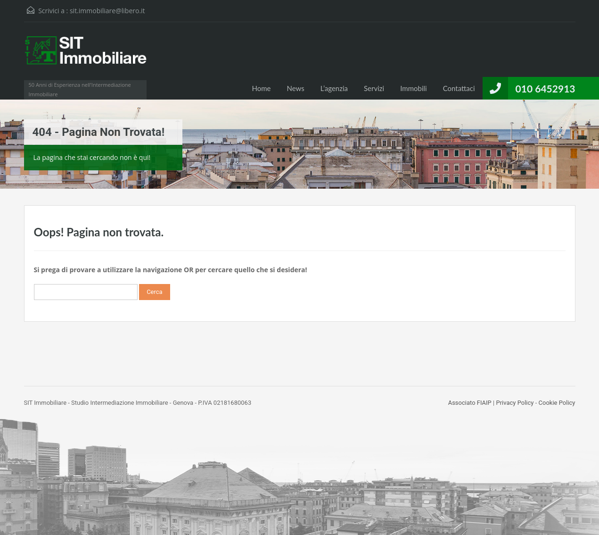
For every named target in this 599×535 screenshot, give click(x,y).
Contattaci (459, 88)
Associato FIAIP (470, 402)
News (295, 88)
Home (261, 88)
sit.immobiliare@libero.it (107, 10)
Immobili (413, 88)
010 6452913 (545, 88)
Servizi (374, 88)
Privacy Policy (514, 402)
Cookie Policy (557, 402)
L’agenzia (334, 88)
